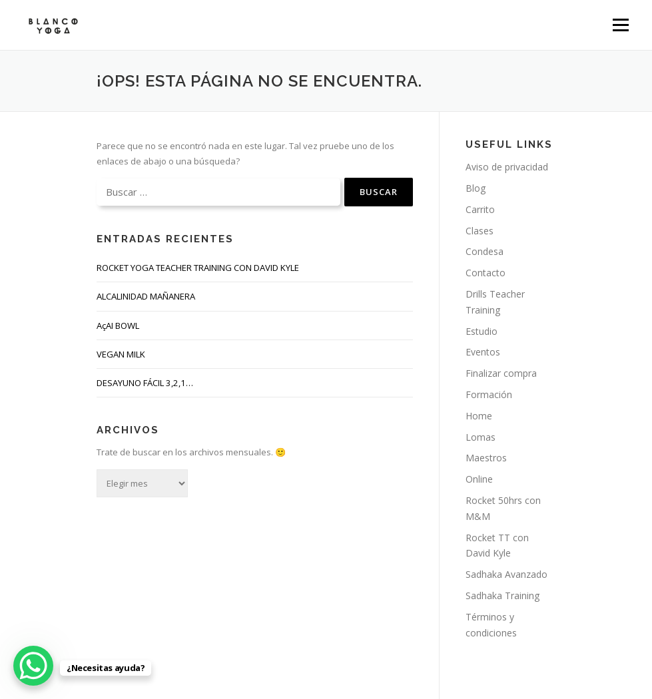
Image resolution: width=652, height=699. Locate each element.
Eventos (483, 352)
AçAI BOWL (118, 326)
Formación (489, 394)
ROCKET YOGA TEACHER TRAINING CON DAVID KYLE (198, 268)
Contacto (485, 272)
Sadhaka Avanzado (506, 574)
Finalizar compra (501, 373)
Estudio (481, 331)
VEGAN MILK (121, 354)
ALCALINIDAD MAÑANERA (146, 296)
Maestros (486, 457)
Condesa (484, 251)
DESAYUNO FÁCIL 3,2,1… (145, 383)
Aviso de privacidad (507, 166)
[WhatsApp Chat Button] (33, 666)
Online (479, 479)
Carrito (480, 209)
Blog (476, 188)
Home (479, 415)
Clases (479, 230)
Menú (620, 25)
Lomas (480, 437)
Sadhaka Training (502, 595)
